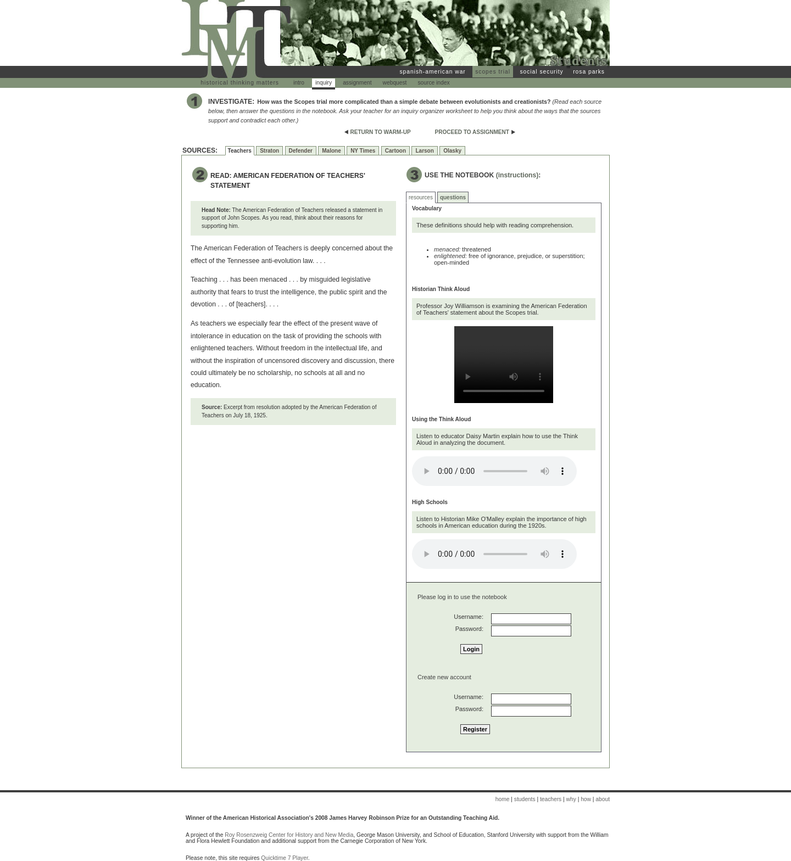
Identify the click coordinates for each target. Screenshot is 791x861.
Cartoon (395, 151)
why (571, 799)
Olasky (452, 151)
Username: (468, 616)
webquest (395, 83)
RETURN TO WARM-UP (380, 132)
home (502, 799)
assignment (357, 83)
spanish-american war (432, 72)
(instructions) (517, 175)
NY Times (362, 151)
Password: (469, 628)
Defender (301, 151)
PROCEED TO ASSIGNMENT (472, 132)
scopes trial (492, 72)
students (525, 799)
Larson (424, 151)
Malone (331, 151)
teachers (550, 799)
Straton (269, 151)
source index (433, 83)
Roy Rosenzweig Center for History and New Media (289, 835)
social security (541, 72)
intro (298, 83)
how (586, 799)
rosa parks (589, 72)
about (602, 799)
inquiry (323, 83)
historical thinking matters (239, 83)
